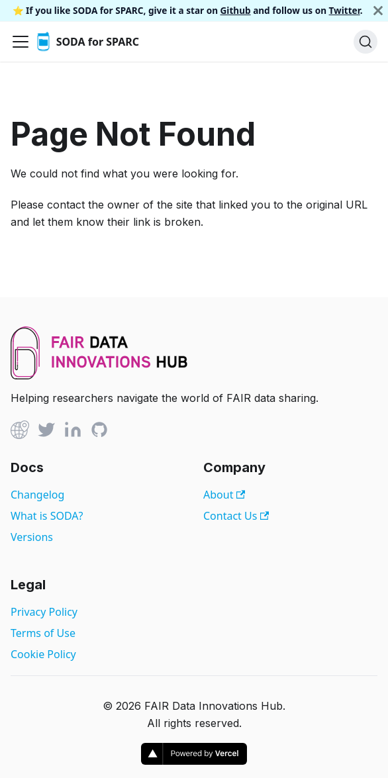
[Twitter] (46, 432)
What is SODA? (47, 516)
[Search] (365, 42)
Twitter (344, 10)
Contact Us (236, 516)
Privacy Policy (44, 612)
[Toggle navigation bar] (20, 42)
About (224, 494)
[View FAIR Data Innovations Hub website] (99, 375)
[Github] (20, 432)
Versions (32, 537)
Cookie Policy (43, 654)
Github (235, 10)
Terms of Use (43, 633)
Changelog (37, 494)
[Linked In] (73, 432)
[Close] (378, 10)
